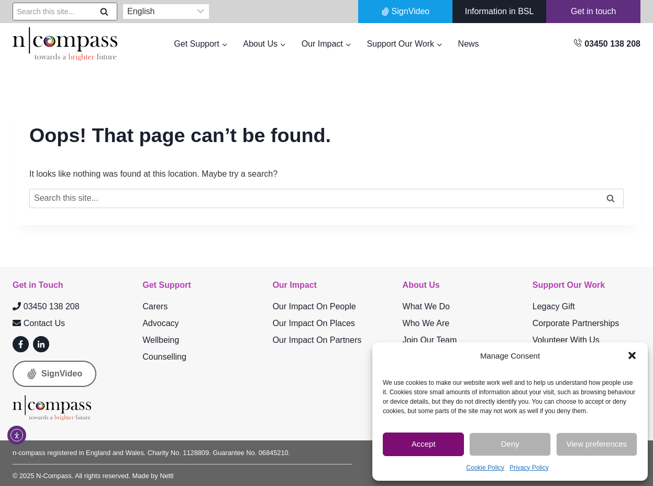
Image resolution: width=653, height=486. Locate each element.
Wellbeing (160, 340)
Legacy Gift (554, 306)
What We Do (426, 306)
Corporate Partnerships (576, 323)
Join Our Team (430, 340)
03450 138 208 (46, 306)
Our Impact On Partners (316, 340)
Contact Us (39, 323)
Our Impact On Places (313, 323)
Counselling (164, 356)
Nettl (166, 476)
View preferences (597, 443)
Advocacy (160, 323)
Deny (510, 443)
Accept (424, 443)
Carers (155, 306)
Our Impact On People (314, 306)
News (468, 43)
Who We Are (426, 323)
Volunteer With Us (566, 340)
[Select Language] (166, 12)
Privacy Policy (529, 467)
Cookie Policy (485, 467)
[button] (632, 355)
